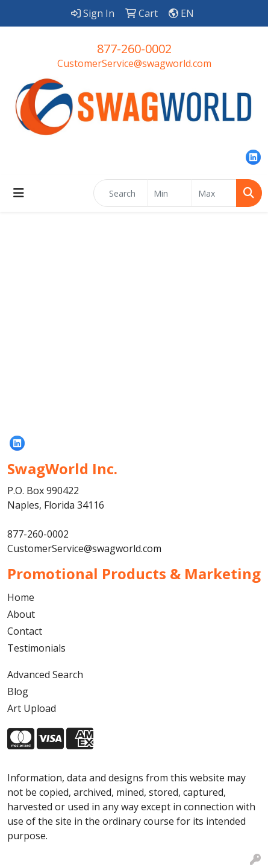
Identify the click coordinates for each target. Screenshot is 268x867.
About (21, 614)
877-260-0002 (134, 48)
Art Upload (31, 708)
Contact (24, 631)
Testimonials (36, 648)
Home (20, 597)
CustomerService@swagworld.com (134, 63)
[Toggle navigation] (18, 193)
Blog (17, 691)
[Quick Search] (120, 193)
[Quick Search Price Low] (169, 193)
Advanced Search (45, 674)
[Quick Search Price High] (214, 193)
